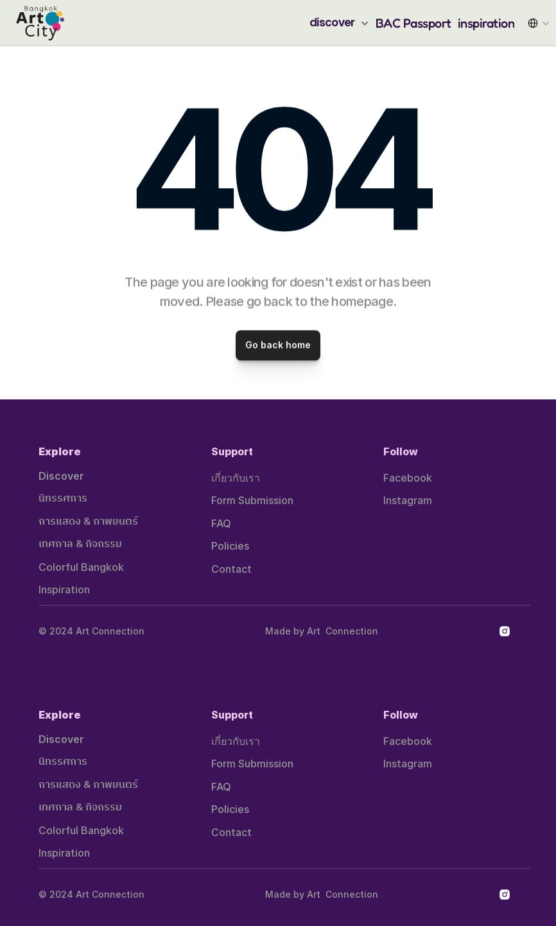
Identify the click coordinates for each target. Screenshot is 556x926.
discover (332, 22)
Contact (231, 569)
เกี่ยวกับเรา (235, 477)
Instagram (407, 500)
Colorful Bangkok (81, 567)
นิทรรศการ (63, 498)
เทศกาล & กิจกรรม (80, 544)
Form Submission (252, 500)
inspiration (486, 23)
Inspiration (64, 589)
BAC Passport (413, 23)
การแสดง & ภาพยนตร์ (88, 521)
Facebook (407, 477)
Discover (61, 475)
